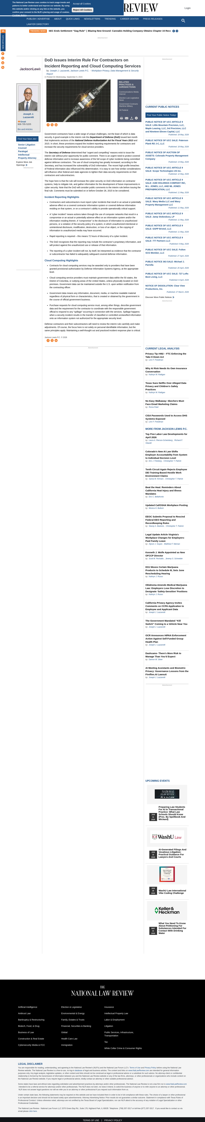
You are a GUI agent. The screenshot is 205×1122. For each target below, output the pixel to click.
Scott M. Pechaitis (156, 559)
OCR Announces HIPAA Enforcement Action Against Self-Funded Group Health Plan (165, 638)
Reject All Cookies (82, 10)
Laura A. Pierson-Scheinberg (161, 440)
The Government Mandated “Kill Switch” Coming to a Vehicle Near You (166, 622)
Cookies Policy (19, 15)
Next (177, 31)
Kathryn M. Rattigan (157, 374)
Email (23, 121)
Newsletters (92, 19)
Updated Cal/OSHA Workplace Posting (166, 505)
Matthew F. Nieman (172, 544)
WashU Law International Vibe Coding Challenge (172, 891)
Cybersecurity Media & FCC (31, 1045)
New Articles (3, 42)
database (78, 1070)
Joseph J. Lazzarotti (28, 115)
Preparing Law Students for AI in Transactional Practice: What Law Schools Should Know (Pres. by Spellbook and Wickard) (172, 813)
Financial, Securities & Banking (76, 1026)
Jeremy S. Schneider (174, 559)
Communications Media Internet (129, 93)
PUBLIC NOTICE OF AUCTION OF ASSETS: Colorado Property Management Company (166, 155)
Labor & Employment (114, 1019)
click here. (33, 1111)
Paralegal (23, 151)
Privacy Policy (150, 1068)
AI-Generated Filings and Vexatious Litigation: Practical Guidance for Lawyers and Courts (172, 853)
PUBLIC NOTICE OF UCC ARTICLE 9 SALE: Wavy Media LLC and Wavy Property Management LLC (164, 201)
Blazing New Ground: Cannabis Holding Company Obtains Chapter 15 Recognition (155, 30)
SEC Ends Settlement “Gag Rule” (89, 30)
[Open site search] (183, 20)
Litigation (108, 1026)
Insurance (109, 1007)
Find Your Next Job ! (27, 139)
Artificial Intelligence (27, 1007)
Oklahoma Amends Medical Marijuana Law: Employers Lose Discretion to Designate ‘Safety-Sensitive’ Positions (166, 588)
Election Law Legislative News (129, 99)
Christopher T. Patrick (172, 461)
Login (188, 8)
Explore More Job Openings (24, 163)
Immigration (67, 1045)
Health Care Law (69, 1038)
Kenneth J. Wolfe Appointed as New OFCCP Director (165, 554)
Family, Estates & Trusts (72, 1019)
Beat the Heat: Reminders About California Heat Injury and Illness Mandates (163, 490)
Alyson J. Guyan (155, 544)
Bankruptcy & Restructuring (31, 1019)
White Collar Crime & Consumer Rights (123, 1048)
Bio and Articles (25, 129)
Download (132, 118)
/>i (137, 118)
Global (64, 1032)
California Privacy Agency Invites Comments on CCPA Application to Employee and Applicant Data (164, 606)
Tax (106, 1042)
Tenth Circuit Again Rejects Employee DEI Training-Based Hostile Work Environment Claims (166, 472)
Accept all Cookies (82, 3)
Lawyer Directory (38, 24)
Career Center (129, 19)
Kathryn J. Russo (156, 576)
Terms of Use (135, 1068)
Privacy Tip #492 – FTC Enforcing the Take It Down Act (165, 355)
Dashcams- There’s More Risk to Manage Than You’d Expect (163, 655)
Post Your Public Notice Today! (161, 115)
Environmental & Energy (73, 1013)
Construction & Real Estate (31, 1038)
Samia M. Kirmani (156, 479)
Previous (174, 31)
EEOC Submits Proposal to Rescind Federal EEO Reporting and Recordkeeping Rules (165, 519)
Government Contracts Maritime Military (128, 105)
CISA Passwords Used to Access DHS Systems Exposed (166, 417)
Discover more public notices (158, 297)
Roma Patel (153, 407)
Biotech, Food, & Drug (28, 1026)
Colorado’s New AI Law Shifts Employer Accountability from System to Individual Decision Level (166, 454)
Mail (127, 118)
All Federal (123, 110)
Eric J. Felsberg (155, 461)
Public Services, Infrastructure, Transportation (119, 1034)
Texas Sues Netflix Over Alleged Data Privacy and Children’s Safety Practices (165, 386)
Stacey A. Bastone (156, 526)
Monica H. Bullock (156, 508)
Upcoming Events (157, 781)
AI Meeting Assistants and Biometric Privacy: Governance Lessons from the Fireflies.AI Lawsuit (166, 671)
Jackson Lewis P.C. (79, 70)
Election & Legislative (71, 1007)
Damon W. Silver (156, 659)
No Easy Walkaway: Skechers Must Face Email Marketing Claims (164, 402)
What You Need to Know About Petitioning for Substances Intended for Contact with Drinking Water (172, 928)
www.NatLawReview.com (138, 1070)
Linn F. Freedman (156, 360)
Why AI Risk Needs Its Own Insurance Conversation (166, 370)
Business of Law (26, 1032)
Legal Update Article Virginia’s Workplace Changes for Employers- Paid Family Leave (165, 537)
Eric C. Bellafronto (156, 497)
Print (122, 118)
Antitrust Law (24, 1013)
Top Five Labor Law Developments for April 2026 (166, 436)
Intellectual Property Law (116, 1013)
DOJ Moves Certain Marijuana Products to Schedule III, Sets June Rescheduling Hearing (164, 570)
